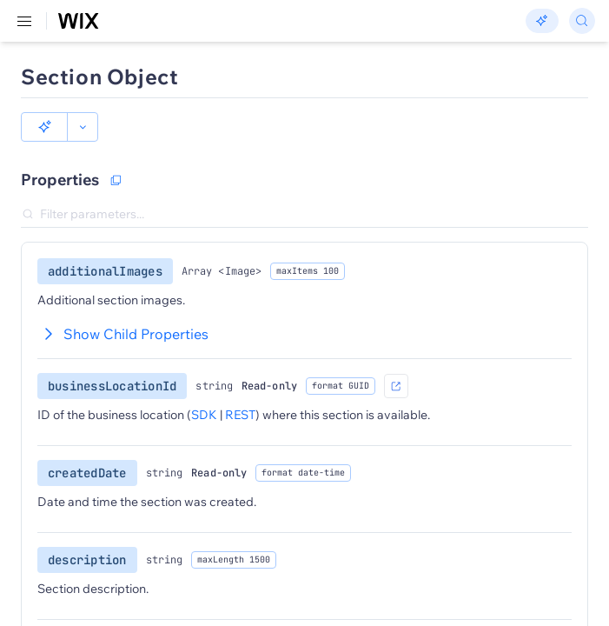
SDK (204, 415)
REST (240, 415)
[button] (44, 127)
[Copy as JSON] (115, 180)
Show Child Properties (123, 333)
